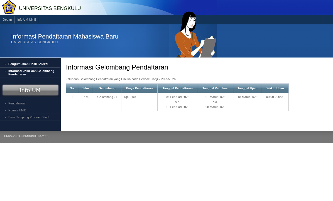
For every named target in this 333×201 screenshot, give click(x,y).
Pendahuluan (17, 103)
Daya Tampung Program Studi (28, 117)
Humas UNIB (17, 110)
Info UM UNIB (26, 19)
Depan (7, 19)
